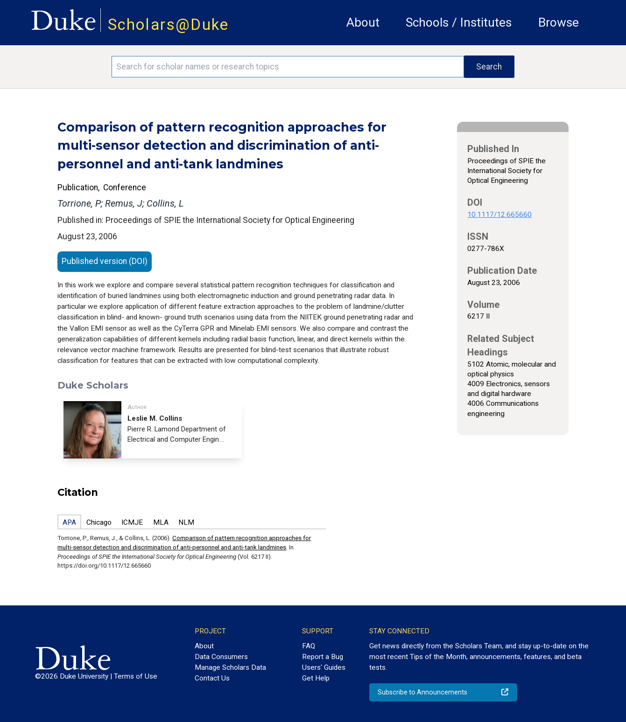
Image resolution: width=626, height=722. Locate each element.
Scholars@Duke (168, 24)
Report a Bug (322, 657)
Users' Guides (323, 667)
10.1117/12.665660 (499, 214)
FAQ (308, 646)
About (363, 22)
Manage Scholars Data (230, 667)
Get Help (316, 678)
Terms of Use (135, 676)
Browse (558, 22)
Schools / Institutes (459, 22)
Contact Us (212, 678)
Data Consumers (221, 657)
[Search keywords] (288, 66)
